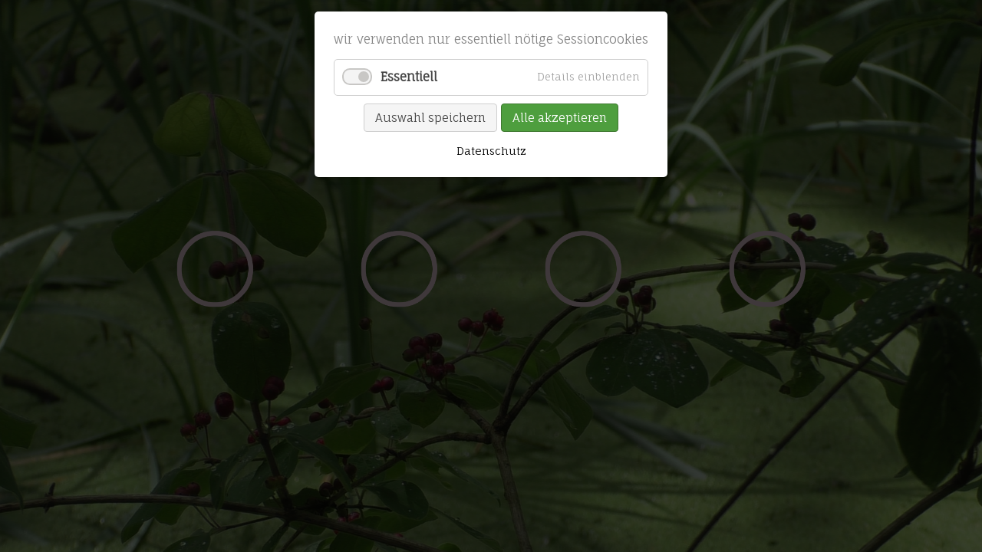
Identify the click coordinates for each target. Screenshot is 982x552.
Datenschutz (491, 150)
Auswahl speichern (430, 117)
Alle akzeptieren (559, 117)
